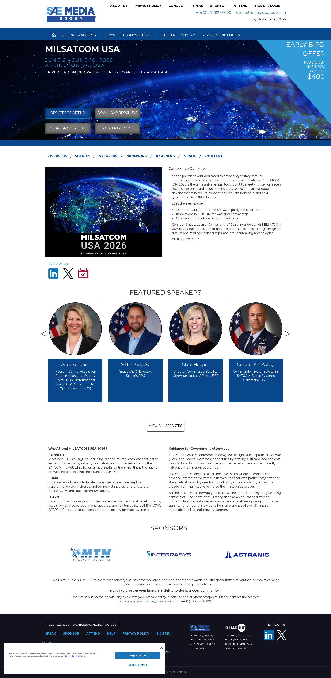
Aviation (188, 35)
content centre (117, 128)
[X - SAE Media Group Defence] (282, 635)
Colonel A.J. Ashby (256, 364)
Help (111, 633)
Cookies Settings (138, 665)
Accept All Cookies (137, 656)
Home (53, 35)
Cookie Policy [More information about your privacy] (79, 656)
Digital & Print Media (221, 35)
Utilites (168, 35)
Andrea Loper (75, 364)
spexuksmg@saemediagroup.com (144, 601)
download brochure (117, 113)
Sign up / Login (267, 6)
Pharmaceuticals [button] (138, 35)
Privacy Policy (148, 6)
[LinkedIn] (269, 635)
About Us (119, 6)
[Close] (161, 648)
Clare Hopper (195, 364)
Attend (240, 6)
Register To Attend (68, 113)
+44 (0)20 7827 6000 (213, 13)
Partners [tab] (165, 156)
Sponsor (218, 6)
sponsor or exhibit (67, 128)
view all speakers (165, 426)
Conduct (176, 6)
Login (47, 643)
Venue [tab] (190, 156)
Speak (198, 6)
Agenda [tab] (82, 156)
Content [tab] (214, 156)
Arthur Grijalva (135, 364)
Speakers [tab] (108, 156)
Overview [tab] (58, 156)
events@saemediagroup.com (261, 13)
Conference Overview (187, 169)
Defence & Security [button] (80, 35)
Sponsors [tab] (137, 156)
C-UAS (110, 35)
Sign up (162, 633)
